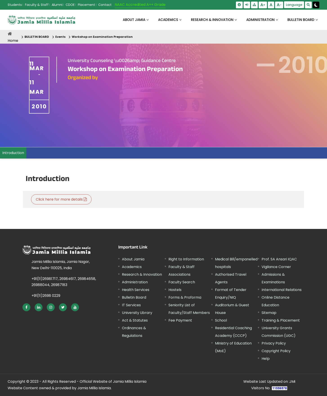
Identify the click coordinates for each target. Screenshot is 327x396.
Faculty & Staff (37, 4)
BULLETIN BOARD (300, 19)
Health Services (135, 289)
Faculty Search (181, 282)
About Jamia (134, 19)
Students (15, 4)
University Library (137, 312)
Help (266, 358)
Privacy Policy (274, 343)
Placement (86, 4)
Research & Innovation (142, 274)
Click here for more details (61, 199)
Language (294, 4)
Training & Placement (281, 320)
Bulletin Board (134, 297)
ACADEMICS (168, 19)
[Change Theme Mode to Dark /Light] (316, 5)
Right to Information (186, 259)
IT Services (131, 305)
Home (13, 40)
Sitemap (269, 312)
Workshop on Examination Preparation (102, 37)
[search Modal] (308, 5)
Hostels (174, 289)
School (221, 320)
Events (60, 37)
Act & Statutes (135, 320)
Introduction (13, 152)
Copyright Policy (276, 350)
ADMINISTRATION (260, 19)
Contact (105, 4)
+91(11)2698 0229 (45, 295)
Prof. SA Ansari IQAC (279, 259)
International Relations (282, 289)
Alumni (57, 4)
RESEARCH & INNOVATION (212, 19)
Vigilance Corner (276, 266)
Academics (132, 266)
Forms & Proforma (184, 297)
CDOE (70, 4)
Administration (135, 282)
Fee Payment (180, 320)
